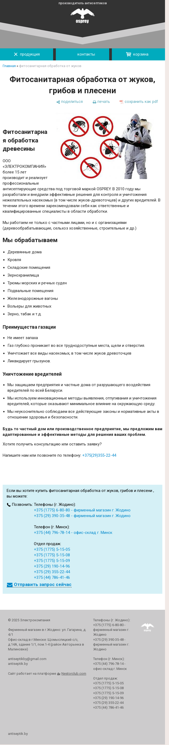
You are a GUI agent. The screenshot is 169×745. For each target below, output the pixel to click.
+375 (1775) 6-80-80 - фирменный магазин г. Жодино (82, 510)
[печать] (101, 101)
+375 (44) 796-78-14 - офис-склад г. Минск (73, 532)
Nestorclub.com (73, 674)
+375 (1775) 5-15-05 (52, 549)
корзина (137, 54)
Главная (9, 66)
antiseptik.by (18, 734)
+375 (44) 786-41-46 (52, 577)
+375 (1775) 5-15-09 (52, 560)
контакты (82, 54)
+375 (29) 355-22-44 (52, 571)
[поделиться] (69, 101)
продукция (27, 54)
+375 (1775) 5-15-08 (52, 555)
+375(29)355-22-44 (99, 455)
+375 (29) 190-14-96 (52, 566)
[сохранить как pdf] (138, 101)
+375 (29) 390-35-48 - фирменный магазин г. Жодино (82, 515)
